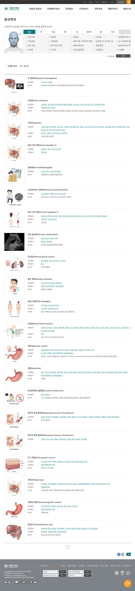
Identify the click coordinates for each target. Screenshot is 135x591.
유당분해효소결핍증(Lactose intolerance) (45, 390)
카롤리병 (44, 528)
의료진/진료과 (35, 8)
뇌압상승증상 (78, 49)
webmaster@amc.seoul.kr (19, 575)
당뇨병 (74, 484)
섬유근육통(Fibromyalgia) (39, 301)
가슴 (53, 32)
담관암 (73, 528)
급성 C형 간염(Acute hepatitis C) (42, 145)
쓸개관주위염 (61, 532)
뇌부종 (30, 49)
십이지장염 (109, 372)
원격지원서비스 (127, 566)
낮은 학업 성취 (56, 45)
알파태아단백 (45, 108)
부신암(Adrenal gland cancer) (41, 256)
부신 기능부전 (54, 261)
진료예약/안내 (53, 8)
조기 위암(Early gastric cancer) (41, 457)
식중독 (52, 194)
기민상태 (31, 41)
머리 (29, 32)
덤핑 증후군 (58, 350)
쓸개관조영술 (52, 532)
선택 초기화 (111, 56)
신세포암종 (44, 261)
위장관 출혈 (118, 372)
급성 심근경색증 (82, 417)
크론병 (55, 327)
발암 (42, 264)
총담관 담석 (85, 528)
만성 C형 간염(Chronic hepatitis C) (43, 212)
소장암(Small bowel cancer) (40, 323)
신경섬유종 (124, 327)
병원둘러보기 (104, 2)
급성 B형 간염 (74, 127)
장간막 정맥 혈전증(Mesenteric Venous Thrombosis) (51, 435)
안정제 (43, 286)
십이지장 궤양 (95, 372)
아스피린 (44, 308)
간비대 (48, 133)
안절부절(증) (50, 286)
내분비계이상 (78, 45)
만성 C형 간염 (88, 104)
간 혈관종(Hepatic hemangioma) (42, 78)
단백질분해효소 (69, 353)
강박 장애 (51, 283)
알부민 (53, 108)
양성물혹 (44, 532)
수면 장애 (44, 283)
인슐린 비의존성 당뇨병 (98, 484)
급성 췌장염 (61, 528)
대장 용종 (51, 331)
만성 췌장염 (94, 528)
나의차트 (97, 2)
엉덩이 (89, 32)
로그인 (85, 2)
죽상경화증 (55, 417)
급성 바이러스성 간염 (79, 216)
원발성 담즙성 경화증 (65, 104)
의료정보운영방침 (71, 566)
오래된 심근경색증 (94, 417)
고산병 (98, 37)
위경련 (103, 372)
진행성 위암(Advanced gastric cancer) (44, 502)
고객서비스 (83, 8)
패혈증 (103, 417)
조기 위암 (66, 350)
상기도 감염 (45, 171)
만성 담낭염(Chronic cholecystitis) (43, 234)
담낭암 (52, 238)
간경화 (66, 127)
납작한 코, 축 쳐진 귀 (104, 41)
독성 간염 (53, 127)
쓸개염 (43, 241)
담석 (56, 238)
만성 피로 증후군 (55, 171)
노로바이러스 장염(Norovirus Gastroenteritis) (48, 189)
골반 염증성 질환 (65, 417)
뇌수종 (53, 49)
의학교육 (98, 8)
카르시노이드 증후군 (103, 327)
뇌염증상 (99, 49)
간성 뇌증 (76, 104)
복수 (64, 130)
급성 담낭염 (45, 238)
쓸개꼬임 (49, 241)
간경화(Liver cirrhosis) (38, 100)
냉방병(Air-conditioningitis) (40, 167)
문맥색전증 (62, 439)
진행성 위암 (74, 350)
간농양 (67, 528)
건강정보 (69, 8)
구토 (47, 439)
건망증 (76, 37)
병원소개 (127, 8)
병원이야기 (113, 8)
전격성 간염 (45, 127)
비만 (108, 484)
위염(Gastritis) (34, 368)
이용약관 (63, 566)
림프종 (67, 327)
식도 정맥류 (54, 439)
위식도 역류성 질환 (70, 372)
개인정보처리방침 (54, 566)
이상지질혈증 (52, 484)
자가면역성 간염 (99, 104)
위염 (92, 350)
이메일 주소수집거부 (115, 566)
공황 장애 (58, 283)
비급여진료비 (81, 566)
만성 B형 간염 (52, 104)
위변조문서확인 (104, 566)
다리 (113, 32)
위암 (42, 372)
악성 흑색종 (74, 327)
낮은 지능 (31, 45)
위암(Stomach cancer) (38, 345)
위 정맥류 (84, 439)
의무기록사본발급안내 (92, 566)
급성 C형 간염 (89, 127)
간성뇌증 (31, 37)
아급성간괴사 (56, 133)
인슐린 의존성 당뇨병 (64, 484)
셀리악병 (61, 327)
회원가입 (91, 2)
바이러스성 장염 (60, 194)
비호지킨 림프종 (89, 327)
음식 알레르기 (45, 394)
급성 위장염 (45, 194)
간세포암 (44, 104)
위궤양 (81, 350)
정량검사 (64, 133)
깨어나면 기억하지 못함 (82, 41)
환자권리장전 (44, 566)
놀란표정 (99, 45)
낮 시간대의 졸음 (125, 41)
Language (121, 2)
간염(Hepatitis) (34, 122)
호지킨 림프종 (115, 327)
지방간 (81, 127)
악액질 (49, 353)
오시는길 (112, 2)
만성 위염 (87, 350)
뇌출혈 (121, 49)
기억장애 (54, 41)
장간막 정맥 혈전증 (113, 417)
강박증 (53, 37)
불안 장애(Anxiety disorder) (40, 279)
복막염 (73, 417)
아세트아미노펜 (53, 308)
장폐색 (81, 327)
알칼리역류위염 (57, 353)
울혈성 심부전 (45, 417)
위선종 (68, 461)
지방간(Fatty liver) (36, 479)
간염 (81, 104)
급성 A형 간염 (57, 130)
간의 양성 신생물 (46, 82)
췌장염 (78, 528)
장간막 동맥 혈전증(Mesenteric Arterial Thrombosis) (51, 412)
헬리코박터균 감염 (47, 350)
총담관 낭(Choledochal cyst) (40, 524)
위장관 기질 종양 (46, 327)
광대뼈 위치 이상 (125, 37)
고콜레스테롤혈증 (84, 484)
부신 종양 (62, 261)
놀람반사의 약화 (125, 45)
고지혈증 (44, 484)
